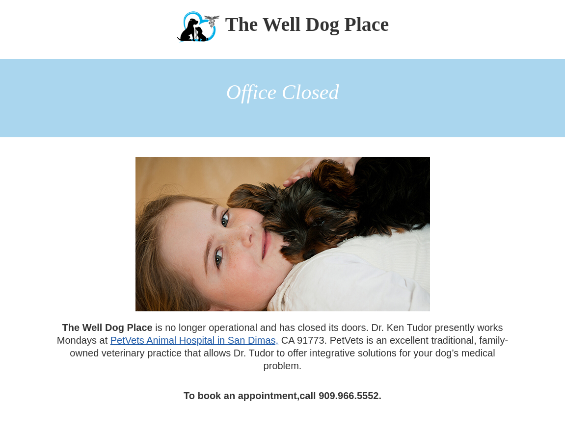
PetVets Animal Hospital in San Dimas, (194, 340)
